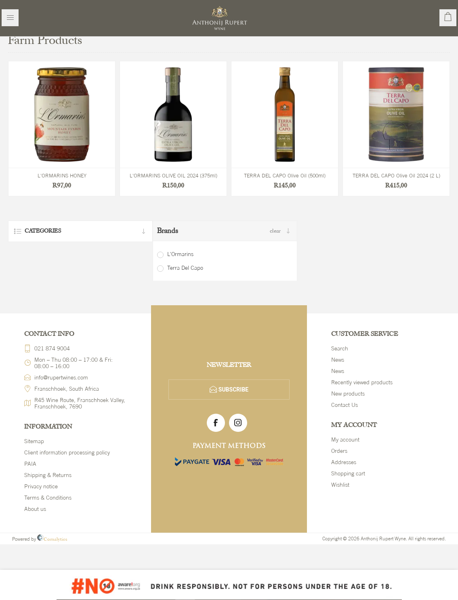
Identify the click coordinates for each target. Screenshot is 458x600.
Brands (167, 230)
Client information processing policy (67, 452)
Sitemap (34, 441)
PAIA (30, 463)
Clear (275, 231)
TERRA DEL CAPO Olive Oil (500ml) (285, 176)
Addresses (343, 462)
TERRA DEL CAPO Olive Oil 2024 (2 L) (396, 176)
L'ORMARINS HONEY (62, 176)
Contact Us (344, 405)
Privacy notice (41, 486)
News (337, 359)
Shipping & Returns (47, 475)
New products (348, 393)
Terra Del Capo (185, 268)
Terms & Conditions (47, 497)
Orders (339, 451)
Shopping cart (348, 473)
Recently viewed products (362, 382)
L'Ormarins (180, 254)
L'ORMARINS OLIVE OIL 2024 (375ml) (173, 176)
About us (35, 509)
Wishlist (340, 484)
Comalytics (52, 539)
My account (345, 439)
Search (339, 348)
